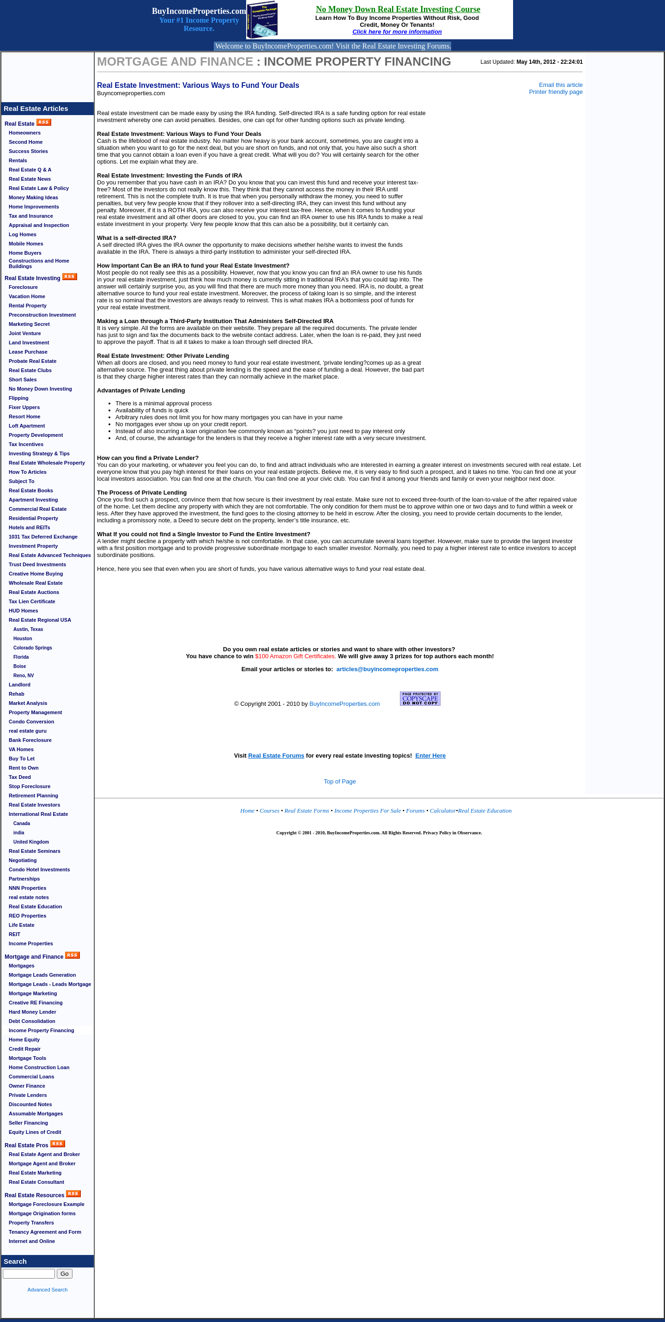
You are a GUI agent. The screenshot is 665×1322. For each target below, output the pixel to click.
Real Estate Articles (36, 108)
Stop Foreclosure (29, 786)
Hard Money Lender (32, 1012)
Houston (22, 638)
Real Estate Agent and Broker (44, 1154)
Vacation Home (27, 296)
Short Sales (23, 379)
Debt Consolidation (32, 1021)
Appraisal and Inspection (39, 225)
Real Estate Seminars (34, 851)
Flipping (19, 398)
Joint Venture (25, 333)
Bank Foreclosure (30, 740)
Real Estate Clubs (30, 370)
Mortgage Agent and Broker (42, 1163)
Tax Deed (20, 777)
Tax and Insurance (31, 216)
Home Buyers (25, 253)
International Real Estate (38, 814)
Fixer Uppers (24, 407)
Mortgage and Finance (34, 957)
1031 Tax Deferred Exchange (43, 536)
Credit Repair (25, 1049)
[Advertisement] (47, 73)
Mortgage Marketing (33, 993)
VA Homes (21, 749)
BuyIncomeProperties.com (344, 703)
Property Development (36, 435)
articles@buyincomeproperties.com (388, 669)
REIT (14, 934)
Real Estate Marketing (35, 1172)
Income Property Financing (41, 1030)
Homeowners (25, 132)
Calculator (443, 810)
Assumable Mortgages (36, 1113)
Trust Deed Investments (37, 564)
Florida (21, 657)
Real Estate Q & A (30, 169)
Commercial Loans (31, 1076)
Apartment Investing (33, 499)
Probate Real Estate (32, 361)
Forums (416, 810)
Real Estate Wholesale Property (47, 462)
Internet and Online (32, 1241)
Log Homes (22, 234)
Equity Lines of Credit (35, 1132)
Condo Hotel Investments (39, 869)
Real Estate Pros (26, 1145)
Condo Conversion (31, 721)
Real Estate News (30, 179)
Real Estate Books (31, 490)
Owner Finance (27, 1086)
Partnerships (24, 878)
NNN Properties (27, 888)
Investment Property (33, 546)
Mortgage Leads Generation (42, 975)
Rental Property (28, 305)
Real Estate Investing (32, 278)
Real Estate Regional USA (40, 620)
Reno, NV (23, 675)
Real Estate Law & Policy (39, 188)
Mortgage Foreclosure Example (47, 1204)
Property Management (35, 712)
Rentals (18, 160)
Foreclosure (23, 287)
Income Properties (31, 943)
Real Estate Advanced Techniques (50, 555)
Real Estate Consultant (36, 1182)
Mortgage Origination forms (42, 1213)
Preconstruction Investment (42, 315)
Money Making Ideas (33, 197)
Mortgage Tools (27, 1058)
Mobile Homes (26, 243)
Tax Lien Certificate (32, 601)
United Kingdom (31, 842)
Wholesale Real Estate (36, 583)
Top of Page (340, 781)
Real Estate (20, 124)
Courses (269, 810)
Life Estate (22, 925)
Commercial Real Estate (37, 509)
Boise (19, 666)
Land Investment (29, 342)
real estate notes (29, 897)
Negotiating (23, 860)
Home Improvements (34, 206)
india (18, 832)
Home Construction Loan (39, 1067)
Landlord (19, 684)
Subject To (21, 481)
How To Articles (28, 472)
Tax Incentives (26, 444)
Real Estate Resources (34, 1195)
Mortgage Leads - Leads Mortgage (50, 984)
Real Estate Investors (34, 805)
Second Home (25, 142)
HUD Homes (23, 610)
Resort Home (24, 416)
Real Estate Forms (306, 810)
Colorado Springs (32, 647)
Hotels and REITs (29, 527)
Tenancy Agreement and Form (45, 1232)
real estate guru (28, 731)
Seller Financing (28, 1123)
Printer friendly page (556, 91)
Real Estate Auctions (34, 592)
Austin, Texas (28, 629)
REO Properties (27, 915)
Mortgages (22, 965)
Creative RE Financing (36, 1002)
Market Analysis (28, 703)
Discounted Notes (30, 1104)
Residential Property (33, 518)
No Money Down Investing (40, 389)
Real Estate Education (35, 906)
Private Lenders (28, 1095)
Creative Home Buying (36, 573)
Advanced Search (48, 1289)
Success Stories (28, 151)
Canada (21, 823)
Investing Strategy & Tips (39, 453)
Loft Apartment (27, 425)
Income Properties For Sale (368, 810)
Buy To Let (22, 758)
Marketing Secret (29, 324)
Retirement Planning (33, 795)
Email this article (561, 84)
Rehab (16, 694)
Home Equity (24, 1039)
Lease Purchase (28, 352)
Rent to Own (24, 768)
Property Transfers (31, 1222)
